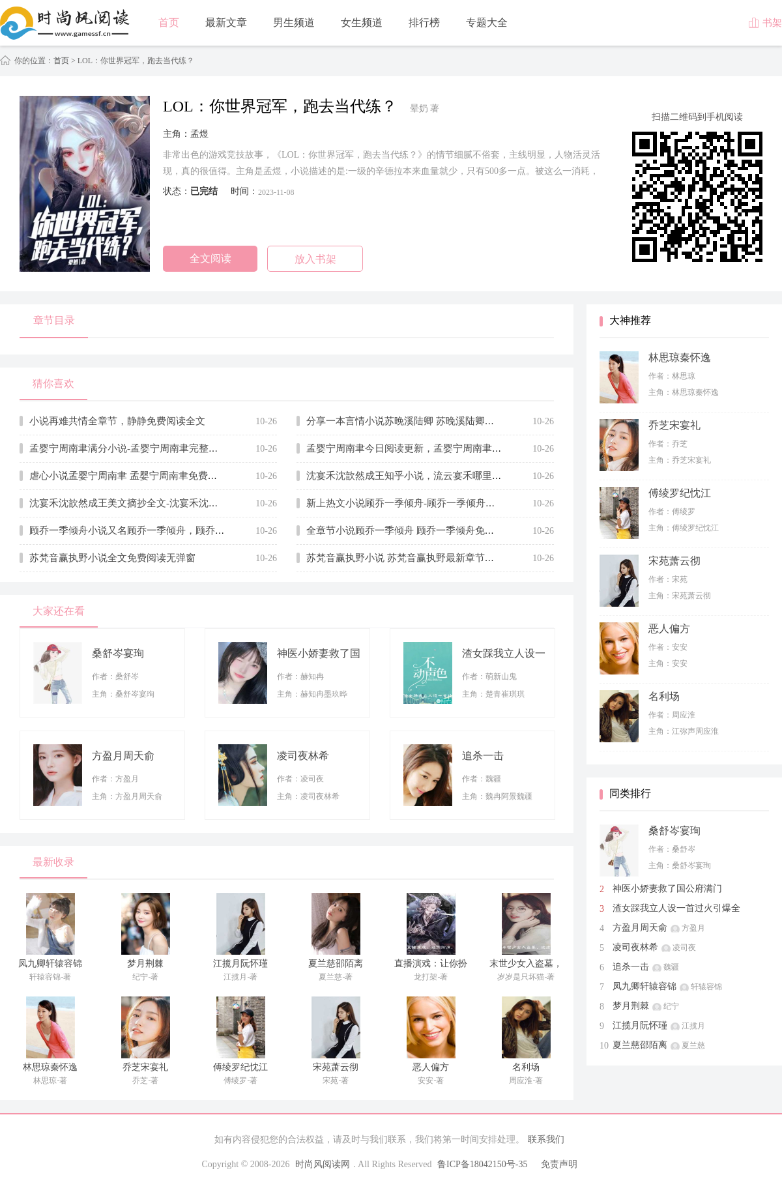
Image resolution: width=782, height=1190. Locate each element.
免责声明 (559, 1164)
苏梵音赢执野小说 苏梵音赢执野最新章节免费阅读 (415, 558)
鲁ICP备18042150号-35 (482, 1164)
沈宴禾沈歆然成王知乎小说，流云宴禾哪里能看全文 (418, 476)
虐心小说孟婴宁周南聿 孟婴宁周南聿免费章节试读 (138, 476)
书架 (765, 23)
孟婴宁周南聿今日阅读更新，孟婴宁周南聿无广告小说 (423, 448)
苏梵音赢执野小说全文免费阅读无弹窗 (112, 558)
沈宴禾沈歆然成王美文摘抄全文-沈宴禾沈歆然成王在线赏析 (158, 503)
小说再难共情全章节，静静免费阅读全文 (117, 421)
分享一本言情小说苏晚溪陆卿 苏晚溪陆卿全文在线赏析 (424, 421)
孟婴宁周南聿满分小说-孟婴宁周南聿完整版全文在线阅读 (153, 448)
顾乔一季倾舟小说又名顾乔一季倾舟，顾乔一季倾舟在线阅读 (161, 530)
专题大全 (487, 22)
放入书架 (315, 259)
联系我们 (546, 1139)
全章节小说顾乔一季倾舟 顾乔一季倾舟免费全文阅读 (420, 530)
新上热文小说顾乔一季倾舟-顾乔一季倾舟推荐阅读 (415, 503)
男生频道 (294, 22)
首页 (168, 22)
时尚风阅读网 (322, 1164)
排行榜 (424, 22)
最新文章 (226, 22)
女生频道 (362, 22)
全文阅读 (210, 258)
